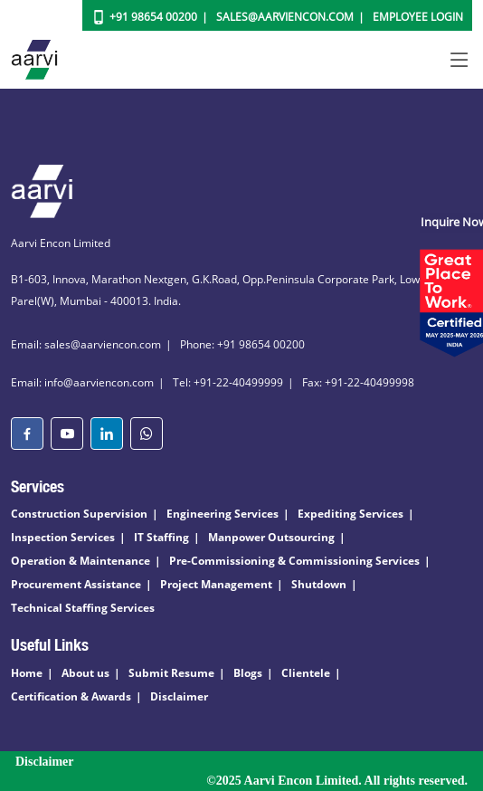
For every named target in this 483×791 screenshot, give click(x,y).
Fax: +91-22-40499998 (358, 382)
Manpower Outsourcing (271, 537)
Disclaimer (179, 696)
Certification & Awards (71, 696)
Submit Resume (171, 673)
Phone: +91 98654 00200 (242, 344)
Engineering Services (222, 513)
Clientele (305, 673)
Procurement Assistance (76, 584)
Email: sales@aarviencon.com (86, 344)
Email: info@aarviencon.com (82, 382)
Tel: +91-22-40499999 (228, 382)
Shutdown (318, 584)
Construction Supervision (79, 513)
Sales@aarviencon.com (285, 16)
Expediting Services (350, 513)
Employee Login (418, 16)
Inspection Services (63, 537)
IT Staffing (161, 537)
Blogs (247, 673)
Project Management (216, 584)
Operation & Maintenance (80, 560)
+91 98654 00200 (153, 16)
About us (85, 673)
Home (27, 673)
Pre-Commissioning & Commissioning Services (294, 560)
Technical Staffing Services (83, 607)
